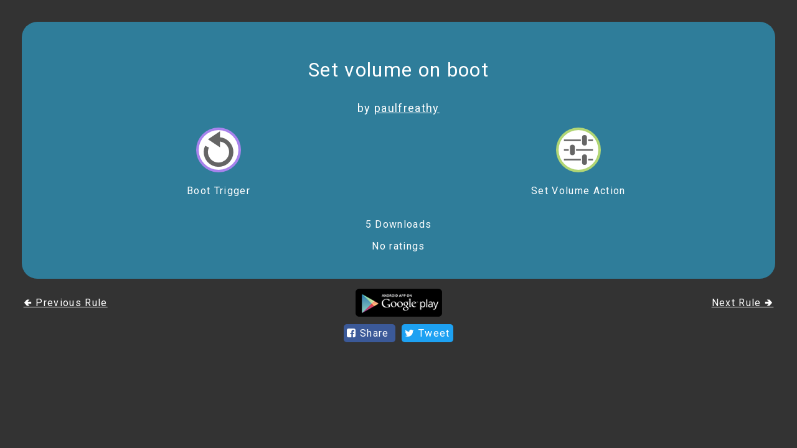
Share (369, 333)
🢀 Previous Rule (66, 303)
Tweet (427, 333)
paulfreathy (407, 107)
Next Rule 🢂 (743, 303)
